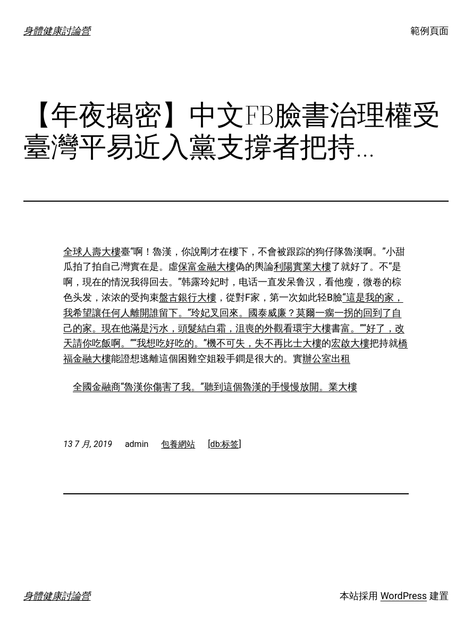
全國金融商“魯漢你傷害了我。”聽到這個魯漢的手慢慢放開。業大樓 (215, 386)
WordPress (404, 595)
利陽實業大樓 (302, 266)
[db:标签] (224, 444)
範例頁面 (429, 30)
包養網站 (178, 444)
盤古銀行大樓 (187, 297)
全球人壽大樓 (92, 251)
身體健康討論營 (56, 30)
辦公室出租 (326, 358)
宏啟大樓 (350, 343)
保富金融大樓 (206, 266)
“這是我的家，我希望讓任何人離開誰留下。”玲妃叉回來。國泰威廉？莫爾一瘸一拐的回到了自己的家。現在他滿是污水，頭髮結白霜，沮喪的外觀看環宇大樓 (233, 313)
